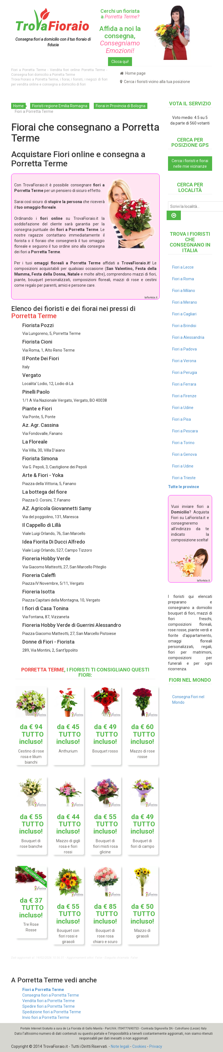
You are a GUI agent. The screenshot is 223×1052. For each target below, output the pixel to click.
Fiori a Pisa (181, 419)
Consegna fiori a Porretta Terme (50, 995)
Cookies (139, 1046)
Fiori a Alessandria (188, 337)
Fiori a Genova (184, 454)
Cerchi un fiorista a (120, 14)
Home (18, 106)
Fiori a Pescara (185, 431)
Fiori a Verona (184, 361)
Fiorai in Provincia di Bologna (120, 106)
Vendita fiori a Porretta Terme (48, 1001)
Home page (133, 73)
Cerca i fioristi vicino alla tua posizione (155, 81)
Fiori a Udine (182, 407)
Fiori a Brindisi (184, 325)
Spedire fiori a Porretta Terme (48, 1006)
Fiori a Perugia (184, 372)
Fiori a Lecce (183, 267)
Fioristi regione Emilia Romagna (59, 106)
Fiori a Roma (183, 279)
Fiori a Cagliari (184, 314)
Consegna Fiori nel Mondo (188, 700)
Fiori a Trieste (184, 478)
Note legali (120, 1046)
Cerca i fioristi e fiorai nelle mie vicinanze (190, 164)
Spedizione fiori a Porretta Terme (51, 1012)
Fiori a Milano (183, 290)
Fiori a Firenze (184, 396)
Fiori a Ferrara (184, 384)
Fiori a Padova (184, 349)
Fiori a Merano (184, 302)
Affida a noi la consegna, (120, 40)
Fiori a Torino (183, 442)
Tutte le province (183, 486)
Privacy (155, 1046)
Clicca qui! (120, 61)
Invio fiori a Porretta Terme (45, 1017)
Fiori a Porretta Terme (43, 989)
